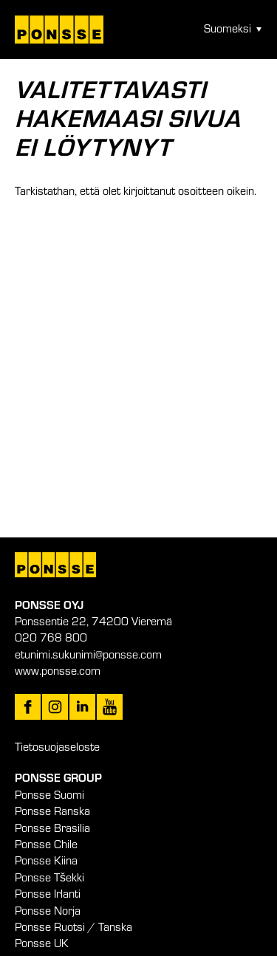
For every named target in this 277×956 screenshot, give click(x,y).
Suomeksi (227, 28)
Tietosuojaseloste (57, 746)
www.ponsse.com (57, 670)
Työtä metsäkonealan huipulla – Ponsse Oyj (59, 29)
